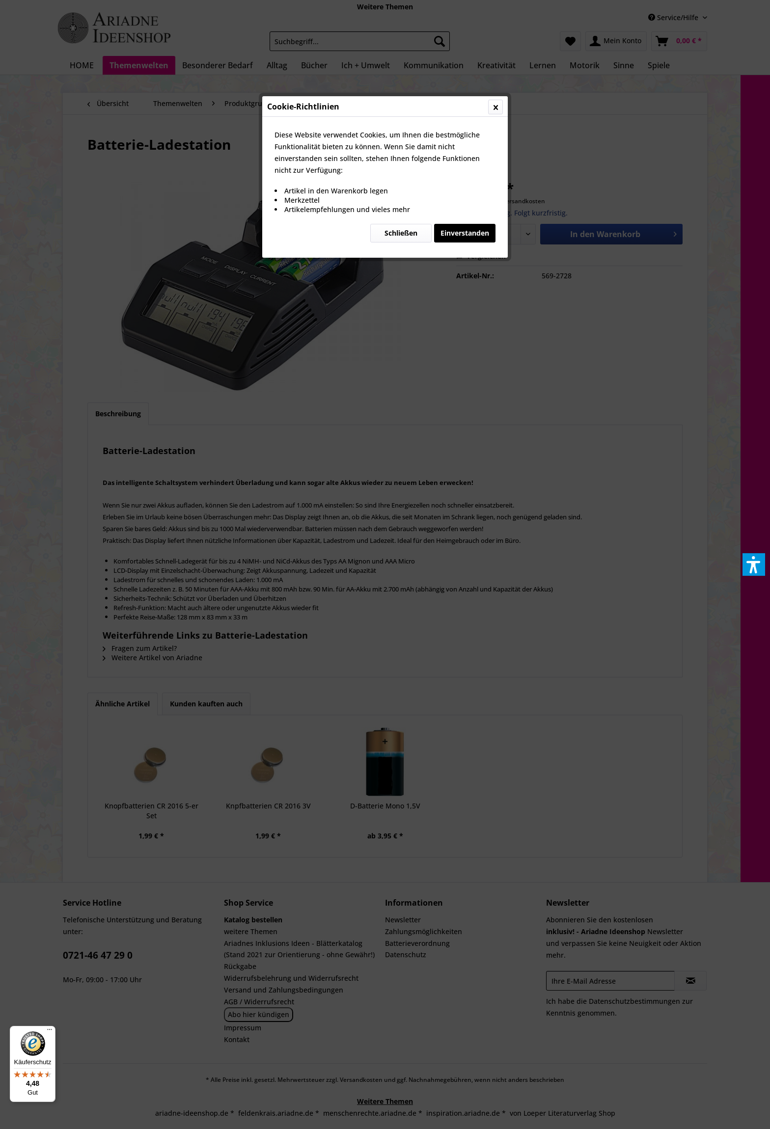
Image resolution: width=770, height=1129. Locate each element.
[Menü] (49, 1032)
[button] (753, 564)
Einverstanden (464, 233)
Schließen (401, 233)
